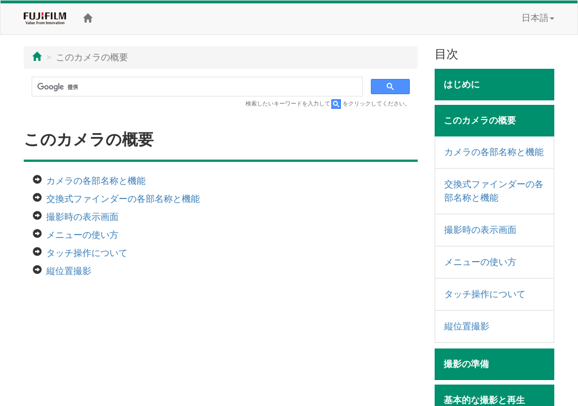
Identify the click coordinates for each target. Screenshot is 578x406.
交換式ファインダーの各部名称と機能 (123, 198)
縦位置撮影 (68, 271)
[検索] (196, 87)
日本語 (538, 17)
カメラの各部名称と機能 (96, 180)
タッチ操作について (87, 253)
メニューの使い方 (82, 235)
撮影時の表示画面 (82, 216)
